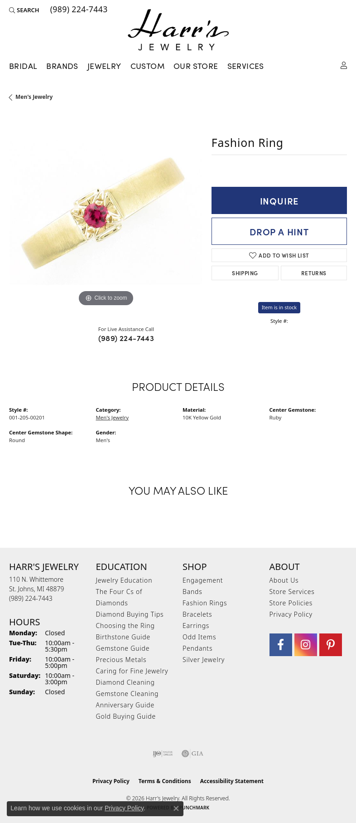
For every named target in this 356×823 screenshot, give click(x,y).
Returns (314, 273)
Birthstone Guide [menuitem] (123, 637)
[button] (24, 10)
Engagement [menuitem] (203, 580)
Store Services (292, 591)
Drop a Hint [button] (279, 231)
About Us (284, 580)
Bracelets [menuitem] (197, 614)
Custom (147, 65)
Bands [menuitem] (192, 591)
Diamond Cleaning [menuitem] (125, 682)
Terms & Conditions (165, 781)
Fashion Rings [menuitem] (205, 603)
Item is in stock (279, 307)
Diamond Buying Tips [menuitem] (130, 614)
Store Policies (291, 603)
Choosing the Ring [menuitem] (125, 625)
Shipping (245, 273)
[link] (78, 10)
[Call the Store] (31, 598)
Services (245, 65)
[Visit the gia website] (192, 753)
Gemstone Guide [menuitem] (123, 648)
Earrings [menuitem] (196, 625)
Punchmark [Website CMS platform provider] (194, 807)
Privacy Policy (291, 614)
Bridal (23, 65)
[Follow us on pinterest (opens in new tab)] (330, 644)
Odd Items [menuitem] (199, 637)
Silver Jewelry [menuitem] (204, 659)
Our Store (195, 65)
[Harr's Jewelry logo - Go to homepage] (178, 30)
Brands (62, 65)
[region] (105, 212)
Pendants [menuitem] (197, 648)
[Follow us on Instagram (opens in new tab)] (305, 644)
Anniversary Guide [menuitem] (125, 705)
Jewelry (104, 65)
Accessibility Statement (232, 781)
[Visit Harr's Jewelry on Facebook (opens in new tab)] (280, 644)
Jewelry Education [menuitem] (124, 580)
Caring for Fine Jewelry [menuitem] (132, 671)
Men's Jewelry (34, 97)
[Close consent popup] (176, 808)
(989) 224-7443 (126, 337)
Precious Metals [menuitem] (121, 659)
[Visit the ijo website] (163, 753)
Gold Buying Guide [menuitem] (126, 716)
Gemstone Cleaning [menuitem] (127, 693)
